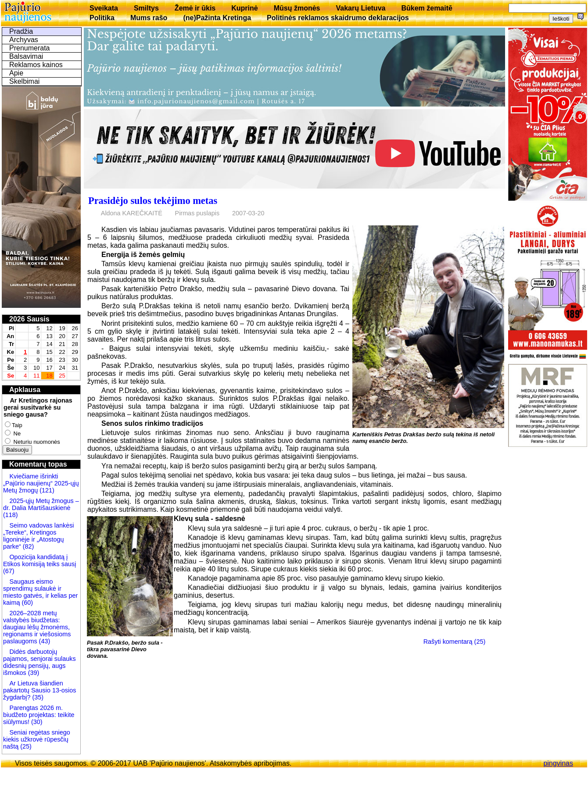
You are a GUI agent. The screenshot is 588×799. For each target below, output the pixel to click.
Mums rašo (148, 17)
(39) (32, 672)
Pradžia (21, 31)
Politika (102, 17)
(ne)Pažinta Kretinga (217, 17)
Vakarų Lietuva (360, 8)
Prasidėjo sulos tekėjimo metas (152, 200)
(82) (28, 546)
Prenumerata (29, 48)
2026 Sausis (29, 319)
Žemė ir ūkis (195, 8)
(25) (25, 746)
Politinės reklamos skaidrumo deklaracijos (338, 17)
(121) (46, 490)
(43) (43, 641)
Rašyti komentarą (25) (454, 641)
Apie (16, 73)
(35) (36, 697)
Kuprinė (244, 8)
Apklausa (24, 389)
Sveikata (104, 8)
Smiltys (146, 8)
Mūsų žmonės (297, 8)
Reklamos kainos (36, 64)
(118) (10, 514)
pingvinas (558, 763)
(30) (36, 721)
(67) (8, 570)
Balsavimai (26, 56)
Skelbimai (24, 81)
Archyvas (23, 39)
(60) (26, 602)
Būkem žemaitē (426, 8)
